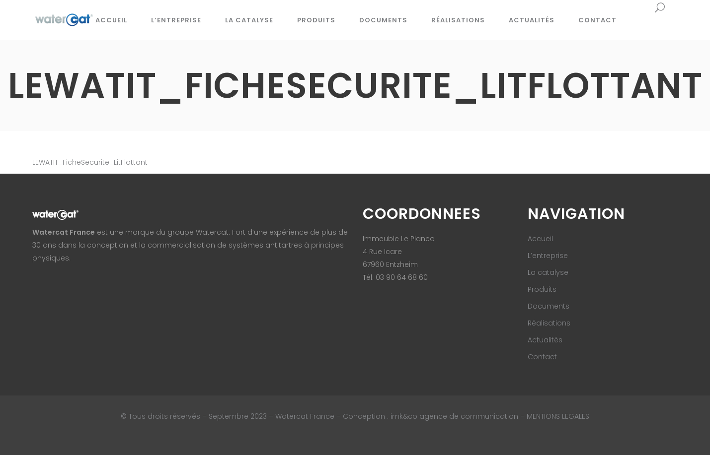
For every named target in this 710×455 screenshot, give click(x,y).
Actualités (545, 340)
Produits (542, 289)
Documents (548, 306)
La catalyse (548, 272)
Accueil (540, 239)
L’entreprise (548, 255)
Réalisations (549, 323)
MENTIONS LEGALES (558, 416)
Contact (542, 357)
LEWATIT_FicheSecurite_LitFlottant (90, 162)
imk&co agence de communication (455, 416)
